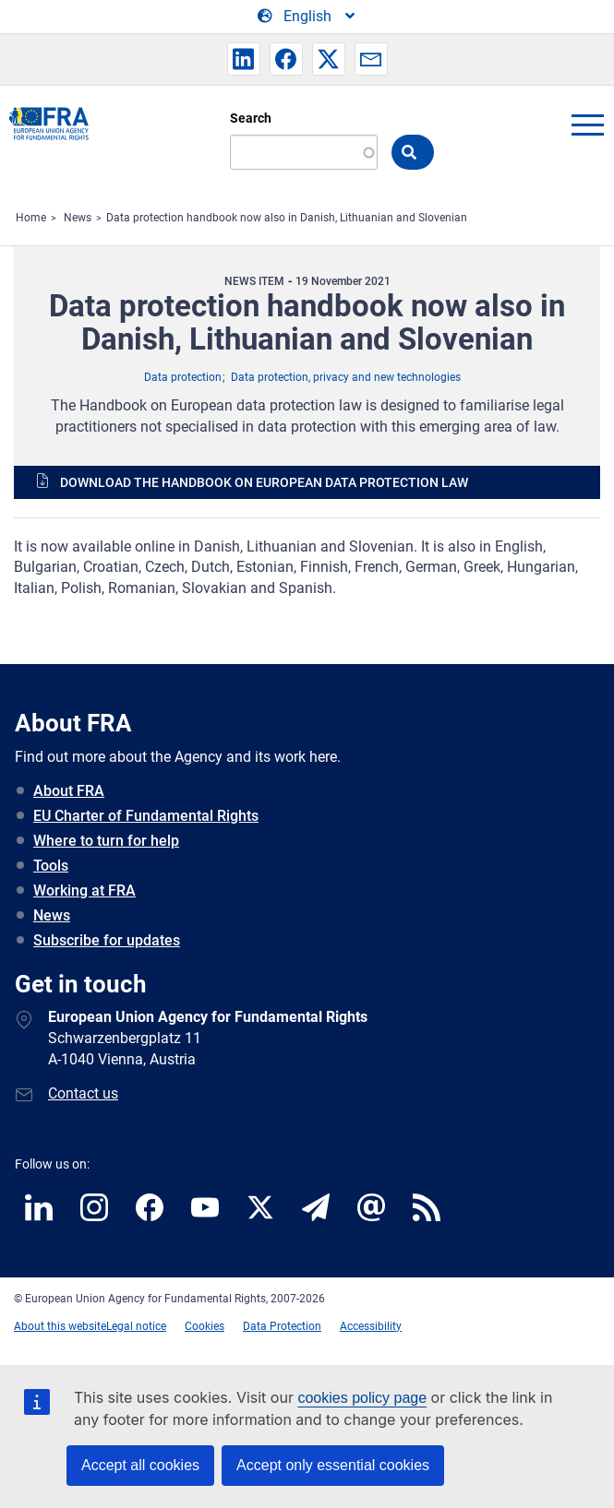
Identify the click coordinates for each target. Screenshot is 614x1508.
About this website (60, 1326)
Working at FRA (84, 890)
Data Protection (282, 1326)
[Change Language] (307, 16)
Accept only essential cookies (332, 1465)
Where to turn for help (106, 840)
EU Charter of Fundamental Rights (146, 816)
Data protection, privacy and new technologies (346, 377)
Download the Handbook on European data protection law (264, 482)
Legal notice (136, 1326)
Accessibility (371, 1326)
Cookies (204, 1326)
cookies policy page (362, 1398)
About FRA (68, 791)
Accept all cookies (140, 1465)
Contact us (83, 1093)
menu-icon (587, 124)
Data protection (183, 377)
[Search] (304, 152)
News (77, 217)
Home (31, 217)
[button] (243, 59)
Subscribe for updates (106, 940)
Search (250, 118)
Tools (50, 865)
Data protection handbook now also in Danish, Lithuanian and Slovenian (286, 217)
